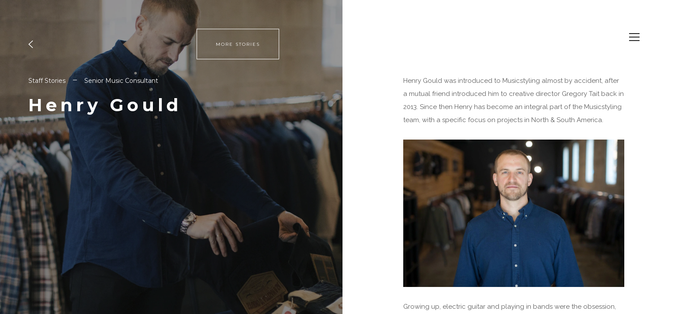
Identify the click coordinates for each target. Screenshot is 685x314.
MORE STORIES (238, 44)
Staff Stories (47, 81)
